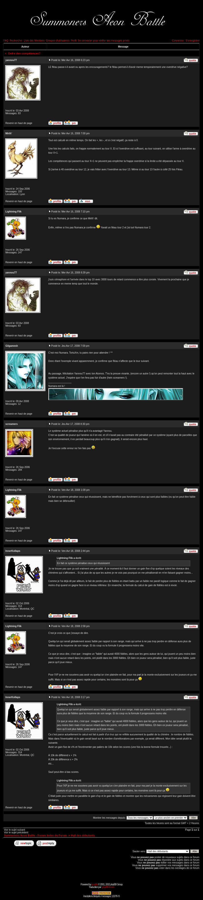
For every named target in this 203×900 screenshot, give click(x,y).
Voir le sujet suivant (14, 829)
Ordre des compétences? (24, 53)
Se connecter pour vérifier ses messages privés (103, 40)
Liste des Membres (34, 40)
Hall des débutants (83, 835)
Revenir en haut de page (18, 123)
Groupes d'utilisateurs (57, 40)
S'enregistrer (193, 40)
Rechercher (16, 40)
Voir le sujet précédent (16, 832)
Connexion (178, 40)
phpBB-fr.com (108, 887)
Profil (73, 40)
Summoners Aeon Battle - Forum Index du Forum (35, 835)
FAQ (5, 40)
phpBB (94, 884)
